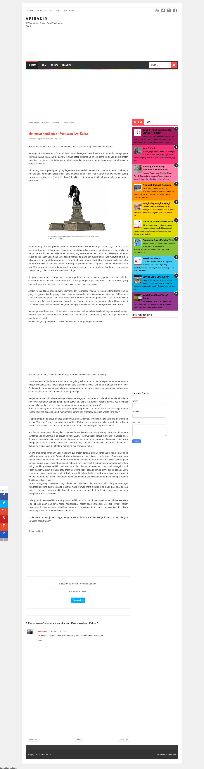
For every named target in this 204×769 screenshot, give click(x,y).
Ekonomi (66, 65)
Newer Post (32, 739)
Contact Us (41, 10)
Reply (40, 640)
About (30, 10)
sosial (59, 139)
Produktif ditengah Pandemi (157, 185)
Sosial (43, 65)
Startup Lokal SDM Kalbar (156, 277)
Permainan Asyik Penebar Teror (159, 240)
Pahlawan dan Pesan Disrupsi (158, 221)
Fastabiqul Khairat (152, 258)
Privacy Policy (55, 10)
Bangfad (42, 631)
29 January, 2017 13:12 (57, 631)
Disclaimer (69, 10)
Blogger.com (171, 754)
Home (32, 65)
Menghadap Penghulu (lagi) (156, 203)
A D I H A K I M (37, 18)
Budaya (54, 65)
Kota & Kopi (149, 148)
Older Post (124, 739)
